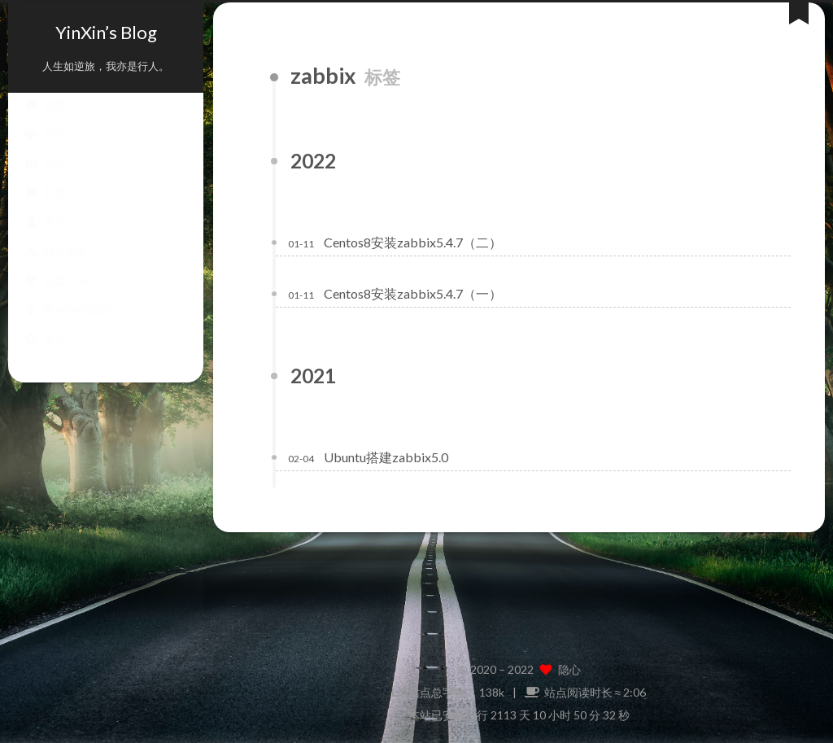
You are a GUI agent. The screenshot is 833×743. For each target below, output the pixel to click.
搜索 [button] (44, 354)
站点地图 (55, 266)
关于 (44, 237)
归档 (44, 208)
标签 (44, 149)
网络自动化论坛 (71, 325)
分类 (44, 179)
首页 (44, 120)
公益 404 (55, 296)
